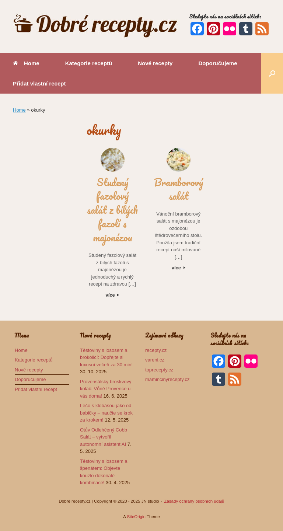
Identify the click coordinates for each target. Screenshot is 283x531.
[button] (272, 73)
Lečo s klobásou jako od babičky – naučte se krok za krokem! (106, 413)
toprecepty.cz (159, 370)
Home (26, 63)
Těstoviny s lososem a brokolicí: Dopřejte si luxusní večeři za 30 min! (106, 357)
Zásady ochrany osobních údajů (194, 501)
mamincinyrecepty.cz (167, 379)
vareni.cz (154, 360)
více (112, 295)
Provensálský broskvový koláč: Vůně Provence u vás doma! (105, 389)
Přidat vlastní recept (39, 83)
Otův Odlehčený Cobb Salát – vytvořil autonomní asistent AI (103, 437)
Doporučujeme (217, 63)
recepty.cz (156, 350)
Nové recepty (155, 63)
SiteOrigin (136, 516)
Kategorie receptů (88, 63)
